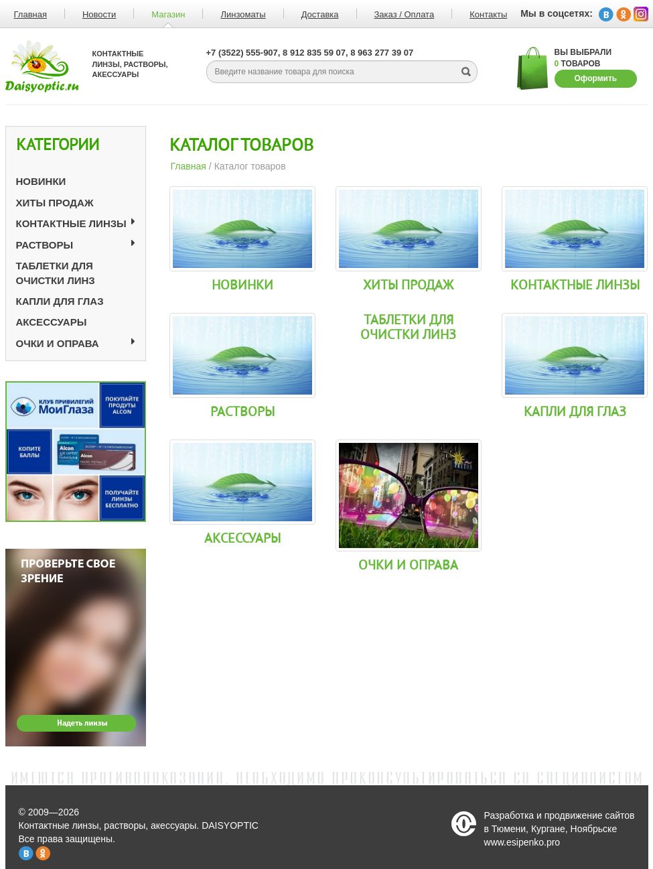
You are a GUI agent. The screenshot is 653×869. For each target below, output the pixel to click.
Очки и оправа (57, 343)
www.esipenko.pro (522, 842)
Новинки (41, 181)
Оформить (596, 78)
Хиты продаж (55, 202)
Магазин (168, 14)
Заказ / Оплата (404, 14)
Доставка (320, 14)
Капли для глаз (60, 301)
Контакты (488, 14)
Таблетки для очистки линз (408, 327)
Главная (188, 166)
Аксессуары (51, 322)
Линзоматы (242, 14)
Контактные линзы (71, 223)
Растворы (45, 245)
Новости (99, 14)
